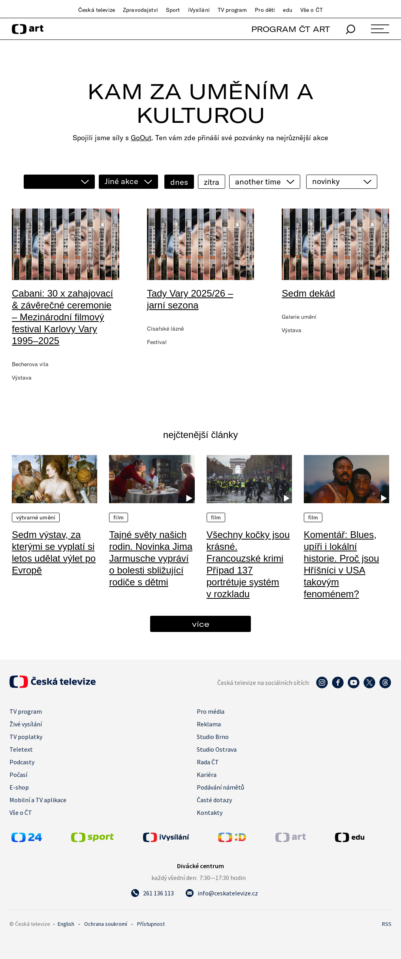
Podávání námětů (220, 787)
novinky (326, 181)
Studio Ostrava (217, 749)
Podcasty (21, 762)
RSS (387, 923)
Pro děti (265, 9)
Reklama (209, 724)
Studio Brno (213, 737)
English (66, 923)
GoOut (141, 137)
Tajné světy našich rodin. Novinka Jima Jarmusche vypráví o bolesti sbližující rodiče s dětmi (150, 558)
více (200, 624)
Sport (173, 9)
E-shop (19, 787)
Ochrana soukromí (105, 923)
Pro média (210, 711)
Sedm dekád (308, 293)
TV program (232, 9)
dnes (179, 182)
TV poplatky (25, 737)
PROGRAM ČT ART (290, 29)
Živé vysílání (25, 724)
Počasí (18, 774)
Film (118, 517)
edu (287, 9)
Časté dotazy (214, 800)
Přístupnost (151, 923)
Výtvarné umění (35, 517)
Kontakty (209, 812)
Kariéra (207, 774)
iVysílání (199, 9)
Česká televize (96, 9)
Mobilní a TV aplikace (37, 800)
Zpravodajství (140, 9)
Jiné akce (121, 181)
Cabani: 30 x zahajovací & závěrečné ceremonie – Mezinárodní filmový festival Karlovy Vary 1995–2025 (62, 317)
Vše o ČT (311, 9)
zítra (211, 182)
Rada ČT (208, 762)
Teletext (21, 749)
